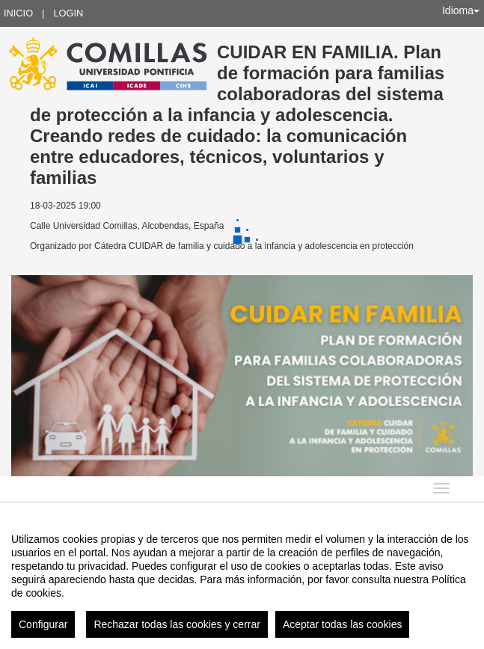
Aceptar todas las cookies (342, 624)
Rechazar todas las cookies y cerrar (177, 624)
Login (68, 13)
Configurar (43, 624)
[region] (242, 579)
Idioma (461, 10)
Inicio (18, 13)
